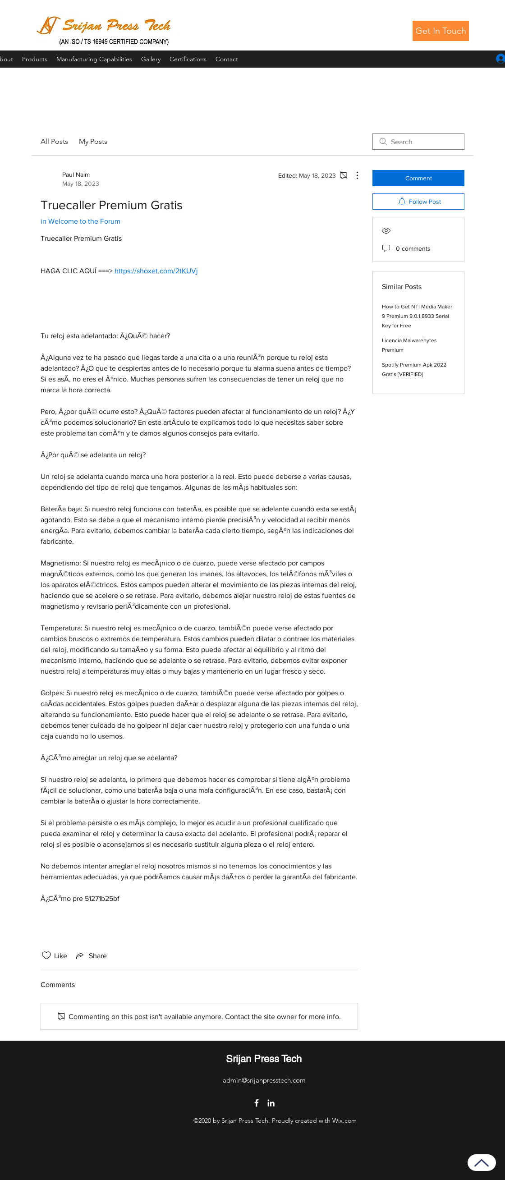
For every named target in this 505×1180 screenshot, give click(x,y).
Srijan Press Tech (264, 1059)
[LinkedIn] (271, 1103)
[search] (418, 141)
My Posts (93, 141)
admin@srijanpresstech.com (264, 1080)
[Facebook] (257, 1103)
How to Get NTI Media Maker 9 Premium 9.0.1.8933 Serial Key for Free (417, 316)
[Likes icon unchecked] (46, 955)
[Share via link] (90, 955)
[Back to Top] (482, 1162)
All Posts (54, 141)
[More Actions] (352, 175)
